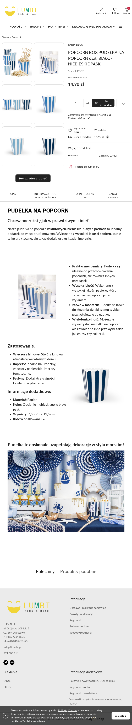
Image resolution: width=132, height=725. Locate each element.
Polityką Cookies (67, 710)
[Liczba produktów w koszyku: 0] (126, 11)
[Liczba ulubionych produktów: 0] (115, 11)
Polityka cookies (79, 626)
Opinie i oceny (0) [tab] (85, 195)
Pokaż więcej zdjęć (33, 178)
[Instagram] (12, 662)
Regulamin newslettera (83, 693)
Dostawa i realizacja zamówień (87, 607)
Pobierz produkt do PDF (84, 167)
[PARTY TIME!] (58, 26)
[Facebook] (5, 662)
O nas (6, 680)
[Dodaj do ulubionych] (123, 103)
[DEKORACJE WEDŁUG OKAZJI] (93, 26)
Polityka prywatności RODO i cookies (92, 680)
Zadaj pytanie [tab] (113, 195)
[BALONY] (37, 26)
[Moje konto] (101, 11)
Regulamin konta (79, 686)
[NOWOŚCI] (18, 26)
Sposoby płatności (80, 632)
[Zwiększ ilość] (81, 103)
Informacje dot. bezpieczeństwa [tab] (45, 195)
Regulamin (75, 620)
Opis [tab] (13, 193)
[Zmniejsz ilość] (70, 103)
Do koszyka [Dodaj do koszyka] (103, 103)
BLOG (7, 686)
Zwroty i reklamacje (81, 613)
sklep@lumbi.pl (12, 647)
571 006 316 (10, 653)
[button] (121, 27)
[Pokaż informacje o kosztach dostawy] (107, 137)
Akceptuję (120, 715)
